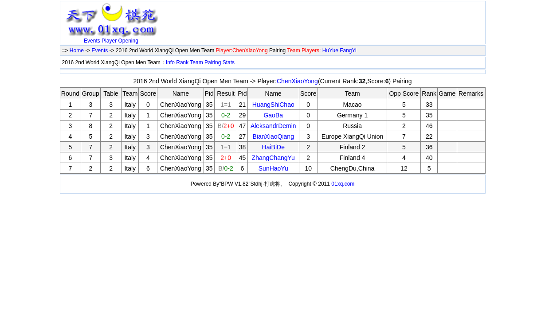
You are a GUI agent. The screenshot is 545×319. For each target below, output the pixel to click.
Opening (128, 41)
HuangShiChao (273, 104)
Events (92, 41)
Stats (229, 62)
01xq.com (342, 184)
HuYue (330, 50)
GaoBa (273, 115)
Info (170, 62)
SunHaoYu (273, 168)
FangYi (348, 50)
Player (109, 41)
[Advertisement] (266, 16)
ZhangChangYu (273, 157)
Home (77, 50)
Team (196, 62)
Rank (182, 62)
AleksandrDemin (273, 125)
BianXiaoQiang (273, 136)
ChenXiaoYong (297, 81)
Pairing (212, 62)
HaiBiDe (273, 147)
